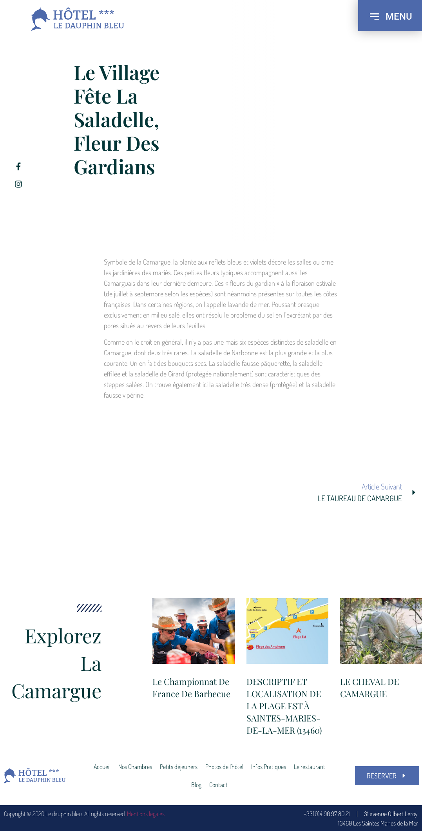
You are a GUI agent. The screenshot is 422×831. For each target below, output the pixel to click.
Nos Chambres (135, 767)
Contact (218, 785)
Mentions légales (146, 814)
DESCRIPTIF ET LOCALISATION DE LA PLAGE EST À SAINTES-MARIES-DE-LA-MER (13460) (284, 706)
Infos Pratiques (268, 767)
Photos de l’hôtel (224, 767)
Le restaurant (309, 767)
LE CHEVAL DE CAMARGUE (369, 688)
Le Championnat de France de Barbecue (191, 688)
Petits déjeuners (178, 767)
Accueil (102, 767)
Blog (196, 785)
